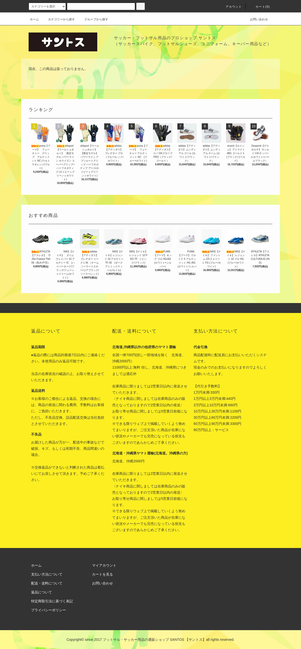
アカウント (231, 6)
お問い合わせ (256, 19)
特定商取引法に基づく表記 (52, 601)
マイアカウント (104, 565)
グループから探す (93, 19)
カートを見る (102, 574)
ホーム (34, 19)
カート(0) (260, 6)
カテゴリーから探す (58, 19)
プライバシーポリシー (48, 610)
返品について (41, 592)
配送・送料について (46, 583)
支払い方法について (46, 574)
